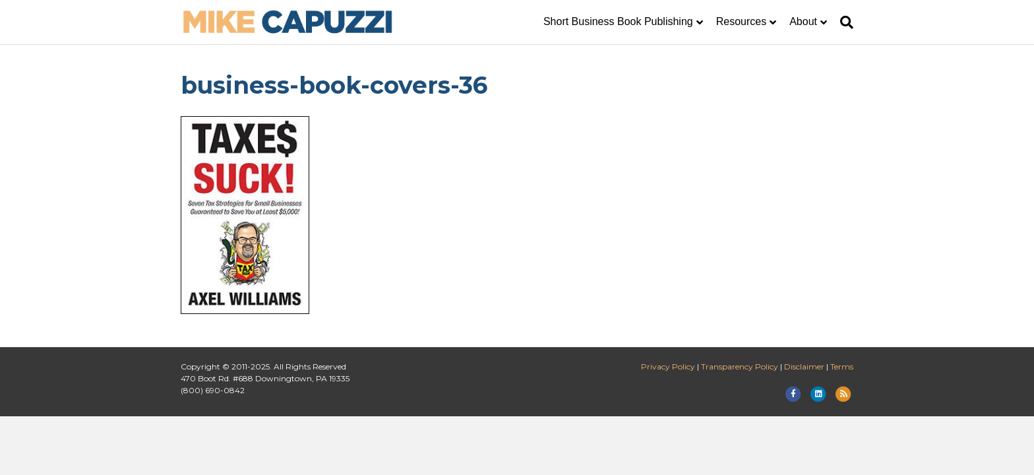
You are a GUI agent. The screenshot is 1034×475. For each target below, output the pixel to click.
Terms (841, 366)
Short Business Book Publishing (618, 21)
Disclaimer (804, 366)
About (803, 21)
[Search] (843, 22)
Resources (741, 21)
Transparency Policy (739, 366)
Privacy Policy (668, 366)
